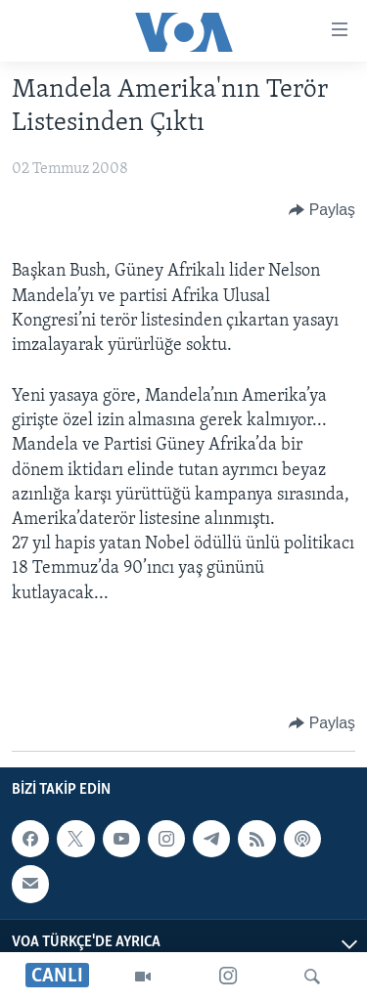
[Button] (322, 210)
